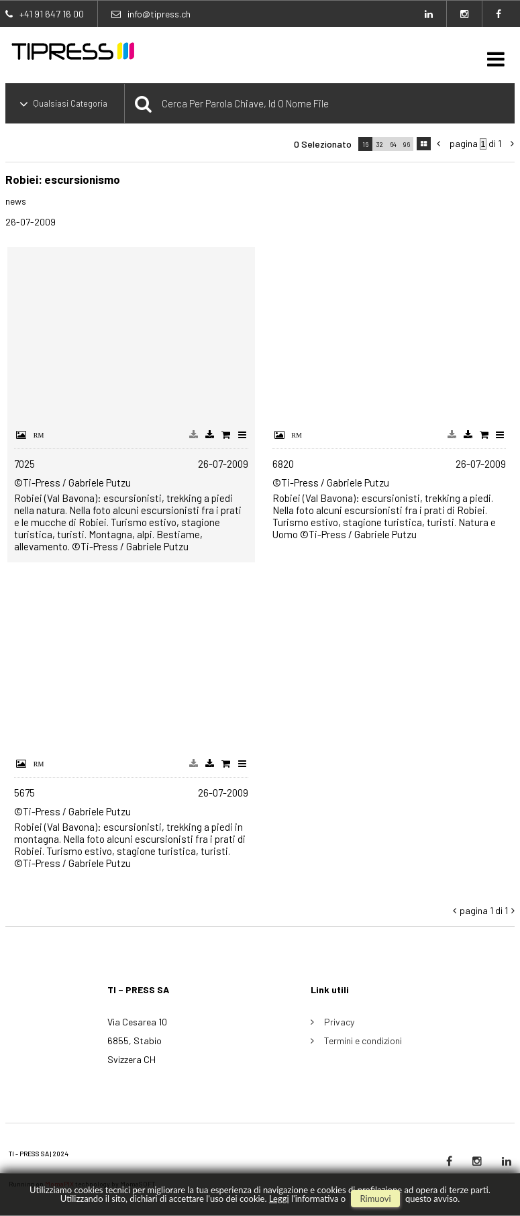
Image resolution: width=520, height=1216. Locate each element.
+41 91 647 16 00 (51, 13)
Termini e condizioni (363, 1040)
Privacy (339, 1021)
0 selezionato (323, 144)
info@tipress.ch (159, 13)
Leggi (279, 1198)
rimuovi (375, 1198)
